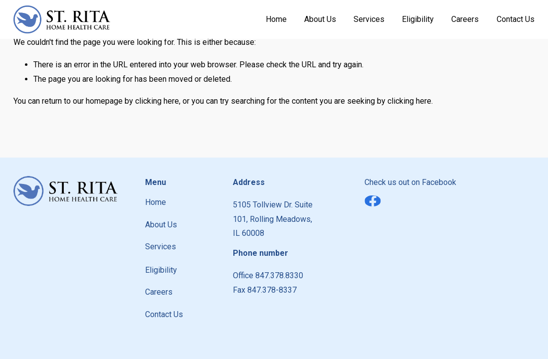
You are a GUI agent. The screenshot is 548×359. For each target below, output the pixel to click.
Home (276, 19)
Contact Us (516, 19)
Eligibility (418, 19)
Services (369, 19)
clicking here (157, 101)
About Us (320, 19)
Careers (465, 19)
